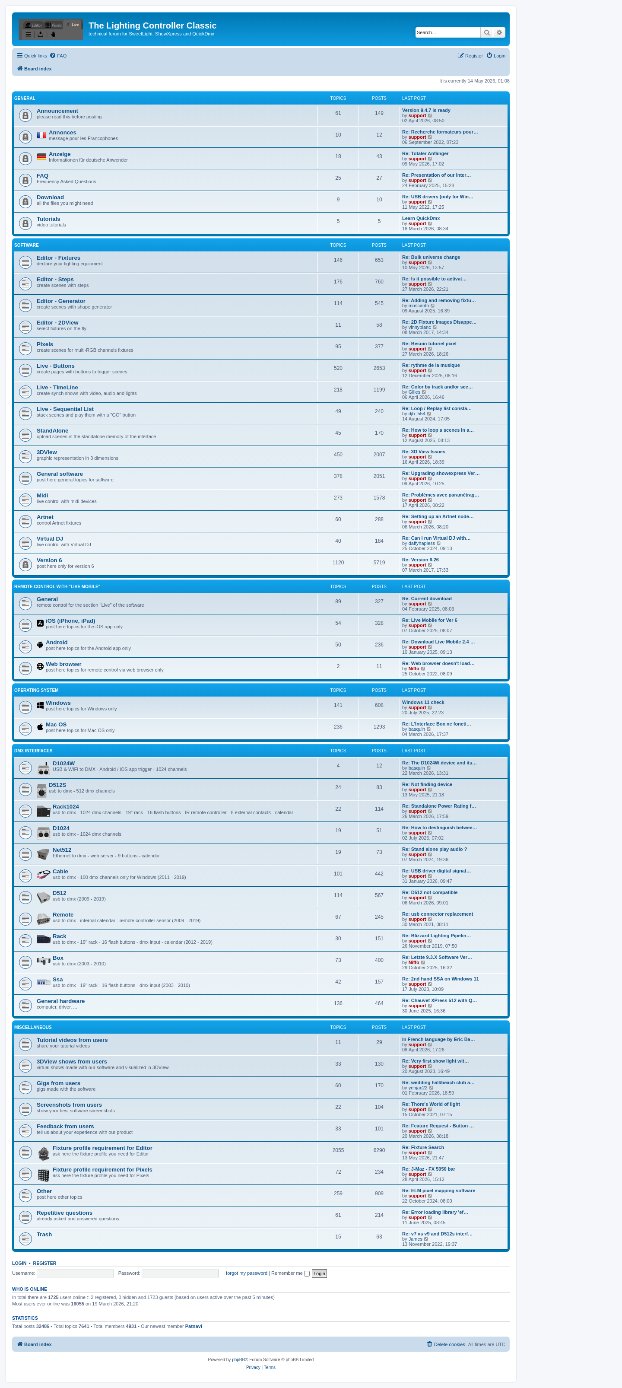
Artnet (45, 517)
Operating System (36, 690)
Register (45, 1263)
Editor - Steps (55, 279)
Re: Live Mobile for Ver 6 (429, 620)
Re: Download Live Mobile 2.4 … (438, 641)
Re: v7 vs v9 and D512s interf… (437, 1233)
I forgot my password (245, 1273)
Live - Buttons (56, 366)
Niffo (414, 668)
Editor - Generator (61, 301)
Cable (60, 871)
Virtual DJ (50, 538)
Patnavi (193, 1326)
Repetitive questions (64, 1213)
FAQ (42, 175)
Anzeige (60, 154)
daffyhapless (422, 543)
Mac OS (56, 724)
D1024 (61, 828)
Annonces (62, 132)
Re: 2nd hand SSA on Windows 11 (440, 978)
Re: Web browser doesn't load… (438, 663)
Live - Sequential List (65, 409)
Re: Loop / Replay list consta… (437, 408)
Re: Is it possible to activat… (434, 278)
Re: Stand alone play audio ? (434, 849)
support (417, 115)
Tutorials (48, 219)
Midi (42, 495)
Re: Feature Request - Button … (438, 1125)
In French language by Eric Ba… (438, 1039)
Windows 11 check (423, 702)
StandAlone (52, 430)
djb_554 (417, 413)
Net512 (62, 850)
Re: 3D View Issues (423, 451)
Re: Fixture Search (423, 1147)
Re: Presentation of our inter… (436, 175)
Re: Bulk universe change (431, 257)
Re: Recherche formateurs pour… (440, 131)
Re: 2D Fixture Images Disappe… (439, 322)
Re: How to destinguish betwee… (439, 827)
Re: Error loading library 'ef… (435, 1212)
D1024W (64, 763)
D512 (60, 893)
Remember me (290, 1273)
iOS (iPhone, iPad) (70, 621)
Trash (44, 1234)
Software (26, 245)
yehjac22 (418, 1087)
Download (50, 197)
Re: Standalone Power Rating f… (439, 806)
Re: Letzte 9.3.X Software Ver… (437, 957)
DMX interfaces (33, 750)
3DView (47, 452)
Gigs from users (58, 1083)
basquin (417, 729)
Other (44, 1191)
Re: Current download (427, 598)
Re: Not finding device (427, 784)
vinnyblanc (420, 327)
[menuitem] (58, 56)
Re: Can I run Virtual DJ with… (436, 538)
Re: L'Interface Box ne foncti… (436, 723)
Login (19, 1263)
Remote (63, 914)
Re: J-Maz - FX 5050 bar (428, 1169)
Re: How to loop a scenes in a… (438, 430)
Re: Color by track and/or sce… (437, 386)
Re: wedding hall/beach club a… (438, 1082)
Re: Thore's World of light (431, 1104)
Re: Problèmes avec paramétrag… (440, 494)
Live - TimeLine (57, 387)
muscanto (419, 305)
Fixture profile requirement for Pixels (102, 1169)
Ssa (58, 979)
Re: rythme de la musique (431, 365)
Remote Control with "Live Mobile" (57, 586)
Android (57, 642)
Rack (60, 936)
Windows (58, 703)
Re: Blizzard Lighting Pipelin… (436, 935)
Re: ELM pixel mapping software (438, 1190)
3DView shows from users (72, 1061)
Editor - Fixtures (58, 258)
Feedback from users (65, 1126)
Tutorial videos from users (72, 1040)
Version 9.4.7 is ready (426, 110)
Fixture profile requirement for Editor (102, 1148)
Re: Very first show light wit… (435, 1060)
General (24, 98)
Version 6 (49, 560)
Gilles (415, 392)
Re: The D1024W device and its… (439, 762)
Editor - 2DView (58, 322)
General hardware (61, 1001)
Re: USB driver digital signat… (436, 870)
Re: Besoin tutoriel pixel (429, 343)
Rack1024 (66, 806)
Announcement (57, 111)
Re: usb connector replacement (437, 914)
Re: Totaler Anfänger (425, 153)
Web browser (64, 664)
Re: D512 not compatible (429, 892)
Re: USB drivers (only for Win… (437, 196)
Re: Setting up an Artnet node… (438, 516)
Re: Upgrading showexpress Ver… (441, 473)
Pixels (45, 344)
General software (60, 474)
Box (58, 958)
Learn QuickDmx (421, 218)
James (415, 1239)
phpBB (238, 1359)
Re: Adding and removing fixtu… (439, 300)
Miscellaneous (33, 1027)
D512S (57, 785)
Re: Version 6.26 (420, 559)
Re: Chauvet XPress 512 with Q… (439, 1000)
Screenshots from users (69, 1104)
